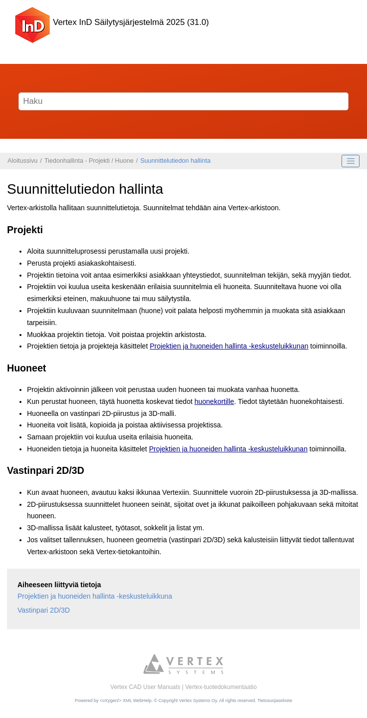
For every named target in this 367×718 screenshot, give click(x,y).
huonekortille (214, 401)
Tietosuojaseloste (275, 700)
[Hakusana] (183, 101)
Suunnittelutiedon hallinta (175, 160)
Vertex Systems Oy (198, 700)
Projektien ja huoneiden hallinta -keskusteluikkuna (94, 596)
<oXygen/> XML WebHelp (126, 700)
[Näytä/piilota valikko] (344, 24)
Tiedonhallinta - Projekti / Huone (89, 160)
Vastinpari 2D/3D (43, 610)
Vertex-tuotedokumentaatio (221, 687)
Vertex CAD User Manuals (145, 687)
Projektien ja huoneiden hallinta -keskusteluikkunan (229, 346)
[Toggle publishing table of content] (351, 161)
